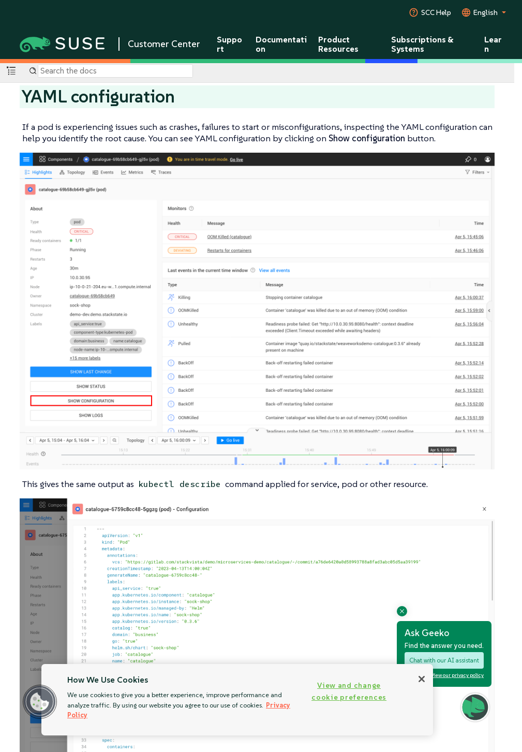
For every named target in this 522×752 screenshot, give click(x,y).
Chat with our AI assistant (444, 660)
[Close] (421, 679)
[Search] (115, 71)
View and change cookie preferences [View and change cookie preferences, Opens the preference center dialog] (348, 691)
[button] (39, 701)
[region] (237, 699)
